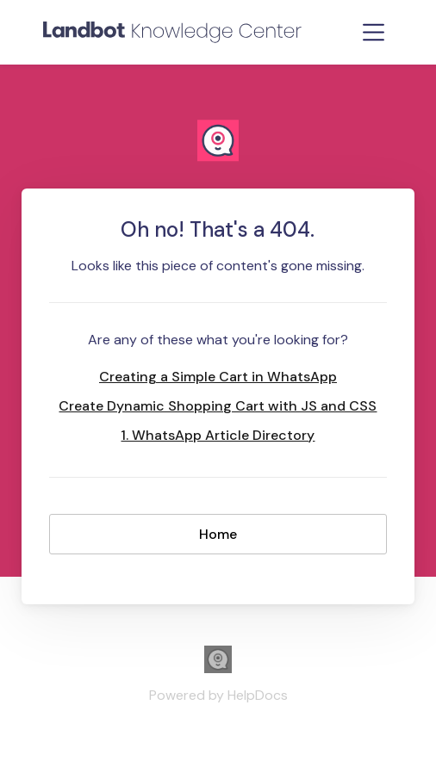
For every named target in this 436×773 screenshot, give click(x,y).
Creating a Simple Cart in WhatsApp (218, 377)
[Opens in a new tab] (218, 668)
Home (218, 534)
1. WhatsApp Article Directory (218, 435)
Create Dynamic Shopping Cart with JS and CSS (218, 406)
